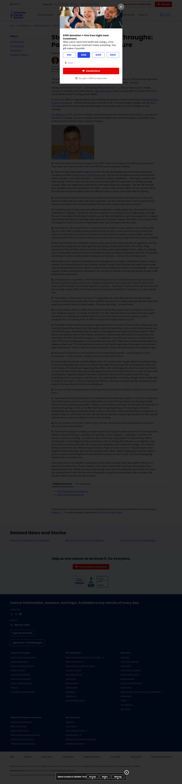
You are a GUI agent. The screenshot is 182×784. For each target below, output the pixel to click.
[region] (91, 776)
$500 (113, 54)
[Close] (126, 772)
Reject (105, 777)
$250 (98, 54)
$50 (69, 54)
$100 (83, 54)
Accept (92, 777)
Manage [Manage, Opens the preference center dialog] (118, 777)
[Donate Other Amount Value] (91, 63)
